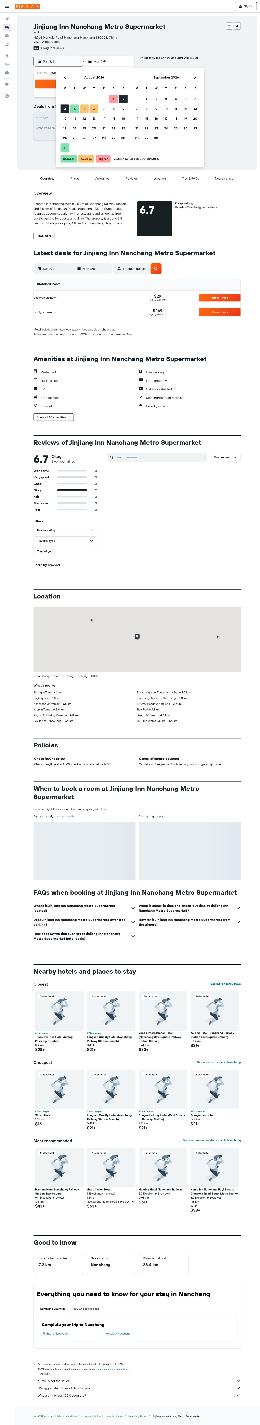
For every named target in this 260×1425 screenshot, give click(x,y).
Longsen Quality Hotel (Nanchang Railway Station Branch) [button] (109, 1039)
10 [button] (65, 118)
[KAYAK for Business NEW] (7, 73)
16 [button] (123, 118)
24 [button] (65, 138)
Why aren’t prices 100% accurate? (139, 1395)
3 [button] (65, 109)
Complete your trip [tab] (52, 1309)
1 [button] (113, 99)
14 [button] (103, 118)
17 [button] (64, 128)
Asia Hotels (72, 1416)
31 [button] (64, 148)
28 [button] (104, 138)
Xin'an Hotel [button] (43, 1115)
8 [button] (114, 109)
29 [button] (113, 138)
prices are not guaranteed (114, 1368)
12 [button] (84, 118)
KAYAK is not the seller (139, 1380)
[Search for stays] (7, 27)
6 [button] (94, 109)
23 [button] (123, 128)
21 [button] (103, 128)
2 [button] (123, 99)
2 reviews (57, 48)
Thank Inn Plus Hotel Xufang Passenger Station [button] (54, 1039)
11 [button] (74, 118)
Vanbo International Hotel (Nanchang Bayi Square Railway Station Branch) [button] (160, 1037)
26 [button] (84, 138)
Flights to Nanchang (55, 1333)
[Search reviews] (160, 457)
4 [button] (75, 109)
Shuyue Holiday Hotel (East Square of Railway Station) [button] (162, 1117)
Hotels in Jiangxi (114, 1416)
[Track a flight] (7, 64)
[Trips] (7, 84)
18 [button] (74, 128)
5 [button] (84, 109)
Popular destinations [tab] (85, 1309)
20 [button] (94, 128)
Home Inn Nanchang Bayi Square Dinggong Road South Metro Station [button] (214, 1191)
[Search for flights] (7, 19)
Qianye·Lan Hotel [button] (202, 1115)
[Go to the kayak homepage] (27, 6)
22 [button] (113, 128)
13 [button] (94, 118)
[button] (6, 6)
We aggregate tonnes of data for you (139, 1388)
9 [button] (123, 109)
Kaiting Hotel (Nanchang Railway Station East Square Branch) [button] (212, 1035)
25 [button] (74, 138)
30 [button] (123, 138)
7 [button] (104, 109)
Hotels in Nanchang (118, 1333)
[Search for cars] (7, 36)
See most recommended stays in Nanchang (212, 1140)
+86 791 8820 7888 (47, 42)
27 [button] (94, 138)
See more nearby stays (225, 984)
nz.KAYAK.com (41, 1416)
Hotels (57, 1416)
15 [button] (113, 118)
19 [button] (84, 128)
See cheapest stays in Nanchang (219, 1062)
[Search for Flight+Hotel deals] (7, 44)
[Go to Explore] (7, 56)
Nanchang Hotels (137, 1416)
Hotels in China (92, 1416)
